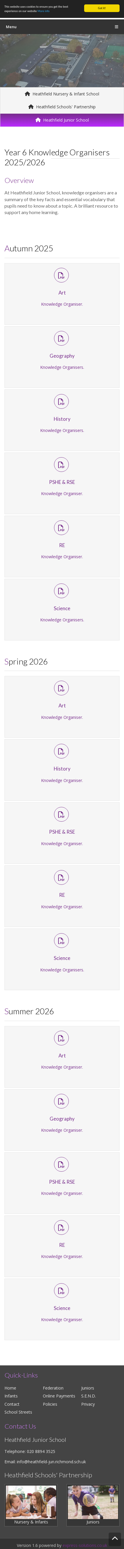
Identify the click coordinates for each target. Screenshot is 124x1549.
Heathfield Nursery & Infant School (62, 94)
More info (43, 11)
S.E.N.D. (88, 1396)
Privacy (88, 1404)
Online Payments (59, 1396)
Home (10, 1388)
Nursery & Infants (31, 1505)
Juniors (87, 1388)
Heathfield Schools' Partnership (62, 107)
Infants (11, 1396)
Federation (53, 1388)
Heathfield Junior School (62, 120)
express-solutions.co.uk (85, 1545)
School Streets (18, 1412)
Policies (50, 1404)
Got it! (102, 8)
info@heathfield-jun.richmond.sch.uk (51, 1461)
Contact (11, 1404)
